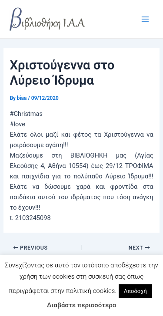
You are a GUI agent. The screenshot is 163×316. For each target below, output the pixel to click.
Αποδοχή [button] (135, 291)
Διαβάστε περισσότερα (81, 305)
